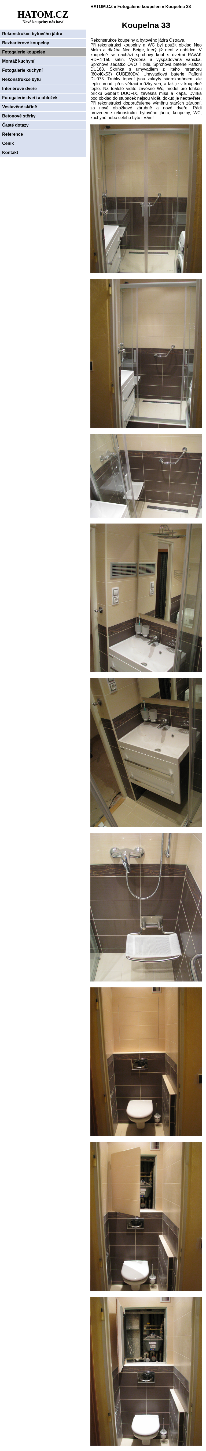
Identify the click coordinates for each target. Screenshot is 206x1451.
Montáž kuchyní (18, 61)
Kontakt (10, 152)
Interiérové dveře (19, 88)
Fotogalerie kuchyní (22, 70)
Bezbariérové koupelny (25, 43)
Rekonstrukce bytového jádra (32, 33)
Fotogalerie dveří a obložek (29, 97)
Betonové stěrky (19, 116)
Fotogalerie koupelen (23, 52)
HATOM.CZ (101, 6)
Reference (12, 134)
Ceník (8, 143)
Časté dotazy (15, 125)
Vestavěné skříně (19, 107)
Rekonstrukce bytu (21, 79)
